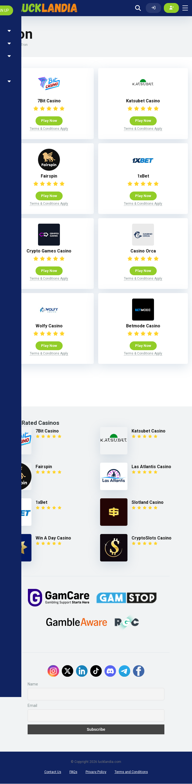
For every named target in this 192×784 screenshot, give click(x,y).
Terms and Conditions (131, 772)
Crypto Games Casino (49, 251)
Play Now (49, 121)
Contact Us (52, 772)
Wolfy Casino (49, 326)
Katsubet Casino (143, 101)
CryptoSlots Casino (151, 538)
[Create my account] (171, 8)
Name (33, 684)
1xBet (143, 176)
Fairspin (49, 176)
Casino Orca (143, 251)
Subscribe (96, 729)
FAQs (73, 772)
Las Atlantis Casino (151, 467)
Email (32, 706)
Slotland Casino (148, 502)
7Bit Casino (49, 101)
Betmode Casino (143, 326)
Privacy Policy (96, 772)
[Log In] (153, 8)
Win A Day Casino (53, 538)
